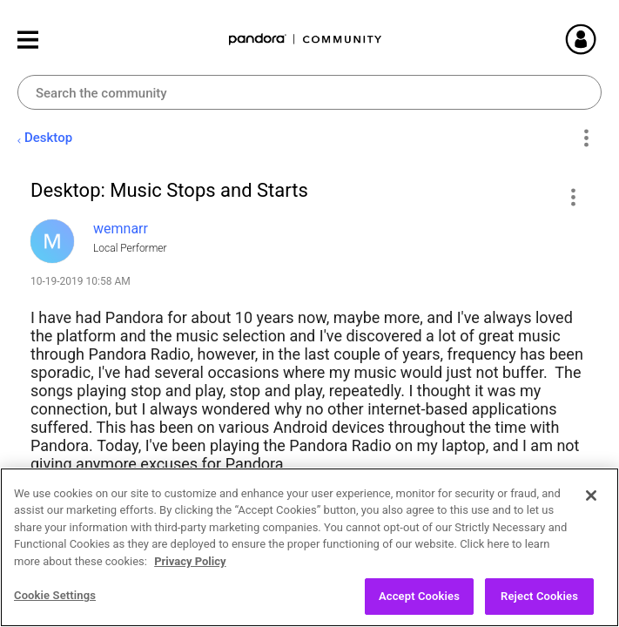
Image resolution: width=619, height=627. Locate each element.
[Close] (591, 502)
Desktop (48, 137)
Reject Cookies (539, 603)
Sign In (601, 39)
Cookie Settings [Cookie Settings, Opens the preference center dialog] (55, 603)
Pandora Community (305, 39)
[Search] (309, 92)
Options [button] (585, 138)
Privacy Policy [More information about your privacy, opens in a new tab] (189, 568)
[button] (572, 196)
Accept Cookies (419, 603)
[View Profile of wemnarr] (120, 228)
